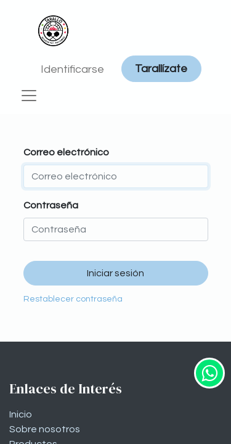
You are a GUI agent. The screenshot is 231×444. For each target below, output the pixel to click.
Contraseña (50, 205)
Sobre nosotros (44, 429)
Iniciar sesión (115, 273)
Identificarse (72, 69)
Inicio (20, 414)
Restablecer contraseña (73, 299)
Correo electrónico (66, 152)
